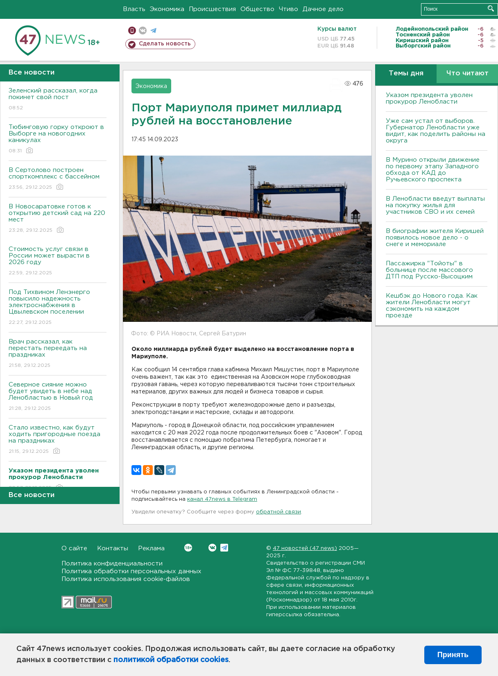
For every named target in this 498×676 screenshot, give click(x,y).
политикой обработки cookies (171, 660)
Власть (134, 9)
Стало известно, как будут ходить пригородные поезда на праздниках (57, 440)
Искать (491, 8)
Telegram (224, 548)
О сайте (74, 548)
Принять (453, 655)
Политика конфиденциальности (112, 563)
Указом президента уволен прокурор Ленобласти (429, 98)
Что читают (467, 73)
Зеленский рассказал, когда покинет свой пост (57, 99)
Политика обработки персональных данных (131, 571)
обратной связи (278, 512)
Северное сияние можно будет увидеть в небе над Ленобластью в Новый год (57, 397)
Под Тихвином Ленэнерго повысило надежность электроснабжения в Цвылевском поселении (57, 307)
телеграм (153, 30)
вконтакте (143, 30)
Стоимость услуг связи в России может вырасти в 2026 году (57, 261)
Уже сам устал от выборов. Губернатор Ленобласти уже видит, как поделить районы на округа (435, 130)
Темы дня (406, 73)
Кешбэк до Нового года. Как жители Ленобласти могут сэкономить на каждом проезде (432, 305)
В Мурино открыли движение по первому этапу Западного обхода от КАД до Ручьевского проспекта (433, 169)
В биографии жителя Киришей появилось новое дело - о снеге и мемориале (435, 237)
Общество (257, 9)
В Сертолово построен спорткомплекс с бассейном (57, 179)
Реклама (151, 548)
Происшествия (212, 9)
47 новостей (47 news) (305, 548)
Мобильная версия (132, 30)
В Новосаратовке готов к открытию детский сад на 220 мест (57, 219)
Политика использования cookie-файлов (125, 579)
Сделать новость (165, 43)
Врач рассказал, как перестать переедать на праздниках (57, 354)
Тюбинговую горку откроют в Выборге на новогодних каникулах (57, 139)
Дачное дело (323, 9)
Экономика (167, 9)
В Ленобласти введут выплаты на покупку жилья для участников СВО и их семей (435, 205)
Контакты (112, 548)
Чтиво (288, 9)
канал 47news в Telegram (222, 499)
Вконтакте (188, 548)
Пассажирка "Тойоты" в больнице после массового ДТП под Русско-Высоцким (429, 270)
